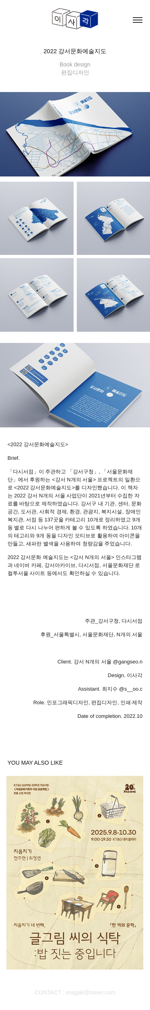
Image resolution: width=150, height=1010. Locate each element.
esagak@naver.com (91, 992)
